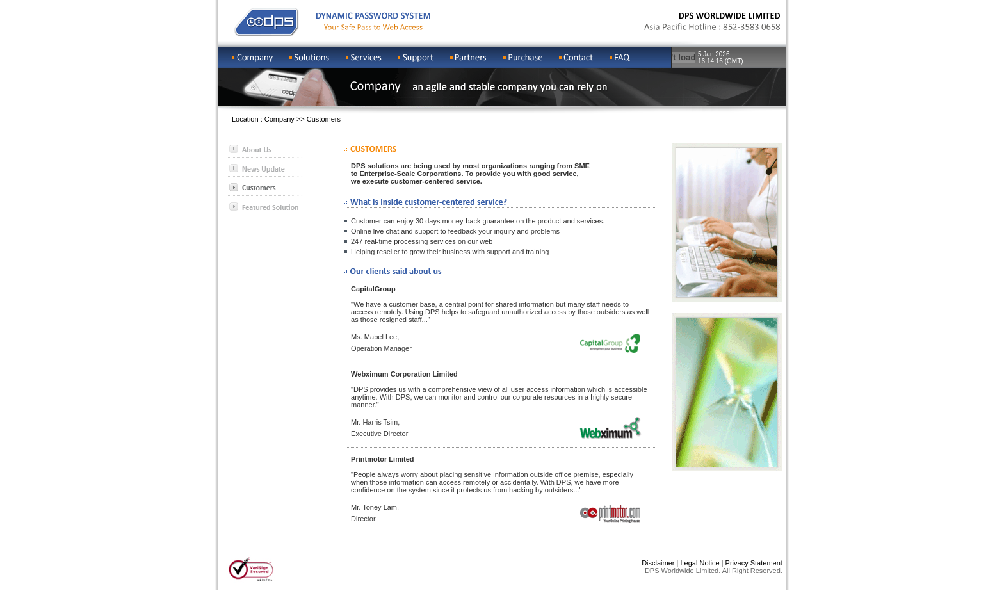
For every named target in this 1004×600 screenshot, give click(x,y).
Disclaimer (658, 563)
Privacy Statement (753, 563)
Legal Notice (699, 563)
